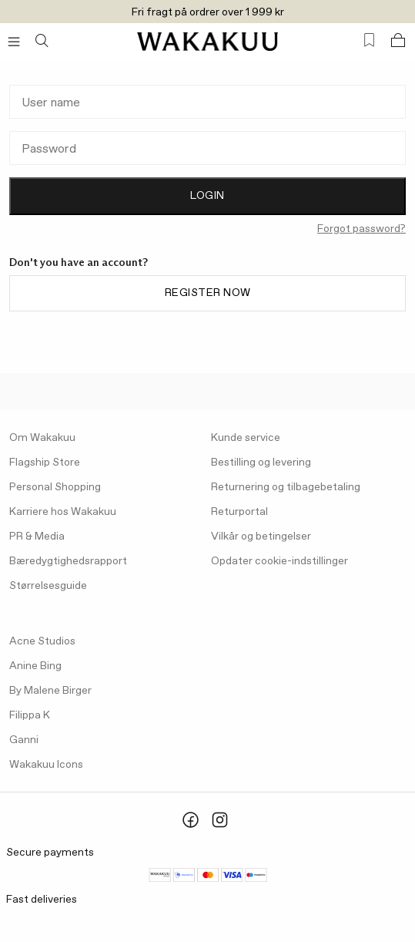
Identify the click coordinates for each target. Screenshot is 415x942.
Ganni (23, 740)
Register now (208, 293)
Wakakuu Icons (46, 765)
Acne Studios (42, 641)
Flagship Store (44, 462)
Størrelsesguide (48, 586)
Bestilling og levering (261, 462)
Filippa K (29, 715)
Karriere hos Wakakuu (62, 512)
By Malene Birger (50, 691)
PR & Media (37, 536)
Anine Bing (35, 666)
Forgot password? (361, 229)
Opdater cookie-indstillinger (279, 561)
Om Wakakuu (42, 438)
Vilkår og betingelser (261, 536)
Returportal (239, 512)
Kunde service (245, 438)
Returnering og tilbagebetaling (285, 487)
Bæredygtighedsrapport (68, 561)
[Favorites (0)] (369, 40)
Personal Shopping (55, 487)
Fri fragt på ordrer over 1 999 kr (208, 12)
